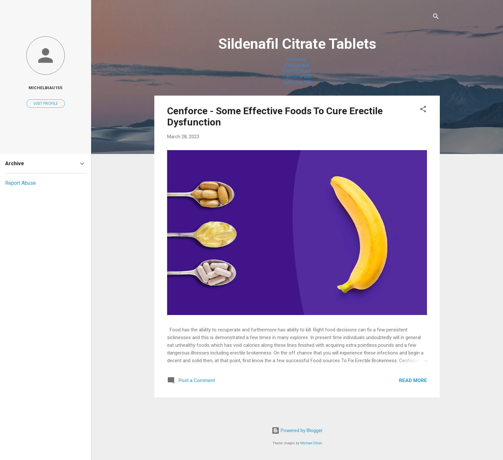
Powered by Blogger (297, 430)
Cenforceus (297, 65)
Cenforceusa (297, 71)
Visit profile (45, 103)
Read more (413, 380)
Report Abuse (20, 183)
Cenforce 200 (297, 77)
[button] (423, 110)
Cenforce (297, 59)
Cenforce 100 (297, 82)
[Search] (436, 17)
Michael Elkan (311, 443)
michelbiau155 (46, 87)
